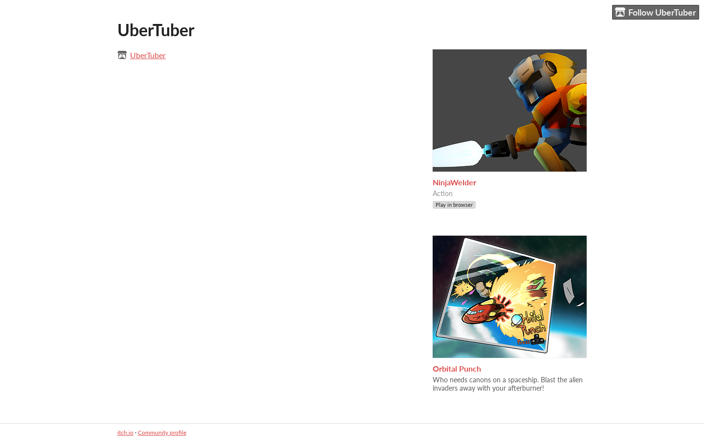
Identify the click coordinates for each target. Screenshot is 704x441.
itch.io (125, 432)
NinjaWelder (454, 182)
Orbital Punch (457, 368)
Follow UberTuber (655, 12)
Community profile (162, 432)
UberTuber (148, 55)
